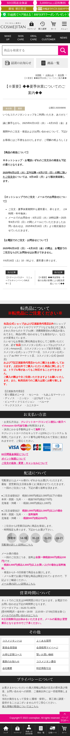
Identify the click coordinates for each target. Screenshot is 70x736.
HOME (38, 75)
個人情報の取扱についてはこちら (20, 706)
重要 (20, 108)
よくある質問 (43, 641)
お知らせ (50, 75)
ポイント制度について (13, 459)
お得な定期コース (12, 654)
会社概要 (7, 668)
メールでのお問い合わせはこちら (19, 615)
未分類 (61, 75)
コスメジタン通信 (46, 661)
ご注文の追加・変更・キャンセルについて (24, 463)
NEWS (63, 37)
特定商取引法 (43, 668)
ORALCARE (33, 38)
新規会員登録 (9, 647)
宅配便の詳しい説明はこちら (17, 544)
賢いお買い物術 (44, 654)
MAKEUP (7, 38)
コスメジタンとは (12, 641)
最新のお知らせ (10, 661)
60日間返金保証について (14, 454)
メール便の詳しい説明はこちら (18, 584)
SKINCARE (20, 38)
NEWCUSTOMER (48, 38)
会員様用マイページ (47, 647)
